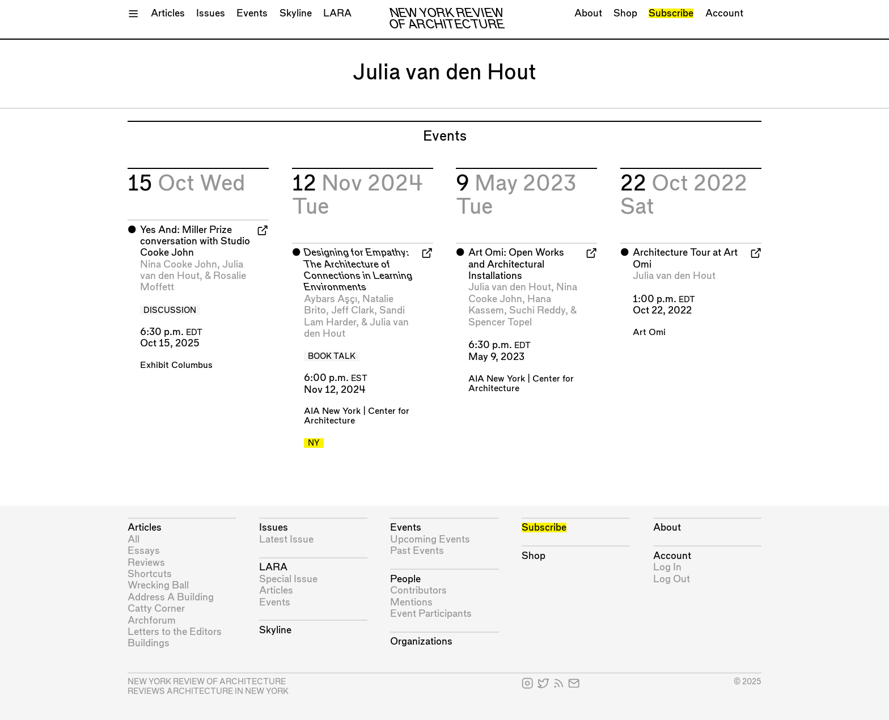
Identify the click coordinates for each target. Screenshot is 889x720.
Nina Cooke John (178, 264)
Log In (667, 567)
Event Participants (431, 614)
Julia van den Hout (509, 287)
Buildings (149, 643)
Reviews (146, 562)
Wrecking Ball (158, 585)
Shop (625, 13)
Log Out (671, 579)
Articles (168, 13)
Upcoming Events (430, 539)
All (133, 539)
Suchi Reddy (537, 310)
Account (724, 13)
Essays (144, 551)
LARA (337, 13)
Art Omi (649, 332)
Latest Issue (286, 539)
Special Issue (288, 579)
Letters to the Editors (175, 632)
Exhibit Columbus (176, 365)
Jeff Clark (352, 310)
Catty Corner (156, 608)
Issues (210, 13)
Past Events (417, 551)
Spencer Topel (500, 322)
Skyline (296, 13)
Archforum (152, 620)
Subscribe (671, 13)
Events (252, 13)
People (405, 579)
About (588, 13)
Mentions (411, 602)
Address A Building (171, 597)
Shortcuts (150, 574)
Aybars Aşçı (330, 299)
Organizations (421, 641)
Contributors (418, 590)
